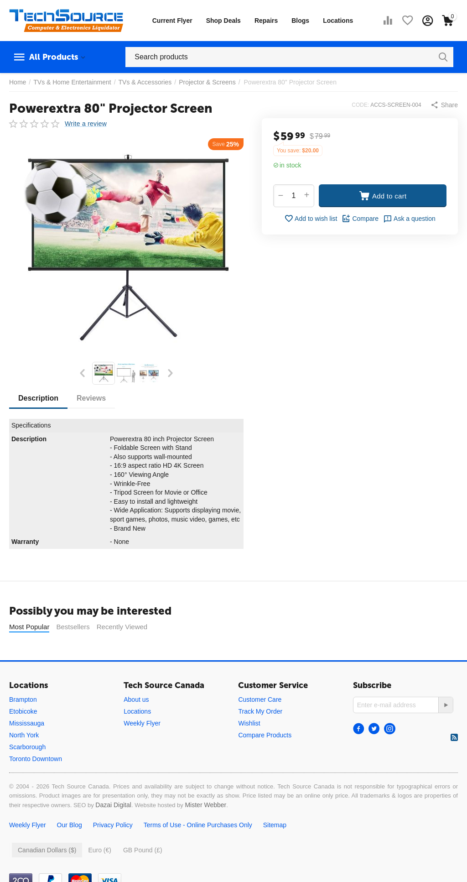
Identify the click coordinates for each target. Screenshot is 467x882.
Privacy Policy (113, 847)
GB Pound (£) (142, 873)
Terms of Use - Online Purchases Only (198, 847)
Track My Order (260, 734)
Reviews (91, 398)
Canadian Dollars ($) (47, 873)
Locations (338, 20)
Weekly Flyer (142, 746)
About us (136, 722)
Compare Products (264, 758)
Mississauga (26, 746)
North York (24, 758)
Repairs (266, 20)
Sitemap (274, 847)
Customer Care (259, 722)
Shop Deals (223, 20)
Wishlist (249, 746)
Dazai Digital (113, 827)
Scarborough (27, 769)
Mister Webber (205, 827)
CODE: (360, 105)
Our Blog (69, 847)
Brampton (23, 722)
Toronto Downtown (35, 781)
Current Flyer (172, 20)
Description (38, 398)
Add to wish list (310, 218)
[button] (444, 105)
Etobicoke (23, 734)
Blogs (300, 20)
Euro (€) (99, 873)
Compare (360, 218)
